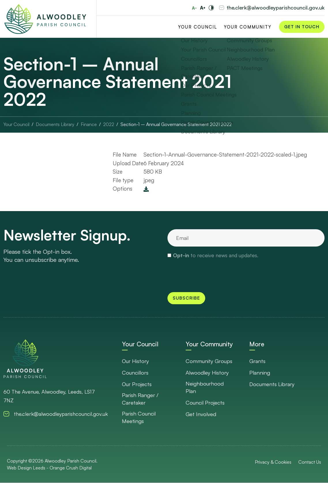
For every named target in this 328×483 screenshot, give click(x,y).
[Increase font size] (202, 8)
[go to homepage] (25, 358)
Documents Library (272, 384)
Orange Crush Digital (71, 468)
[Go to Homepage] (45, 19)
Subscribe (186, 298)
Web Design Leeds (26, 468)
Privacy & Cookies (273, 462)
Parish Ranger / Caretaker (140, 399)
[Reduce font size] (194, 8)
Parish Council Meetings (139, 417)
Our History (136, 361)
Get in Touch (301, 27)
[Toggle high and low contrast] (211, 8)
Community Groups (209, 361)
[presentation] (211, 275)
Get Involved (201, 414)
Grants (257, 361)
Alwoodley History (208, 372)
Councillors (136, 372)
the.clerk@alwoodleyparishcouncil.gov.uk (276, 8)
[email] (246, 238)
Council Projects (206, 402)
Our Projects (137, 384)
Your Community (248, 27)
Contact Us (309, 462)
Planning (260, 372)
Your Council (197, 27)
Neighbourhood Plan (205, 387)
